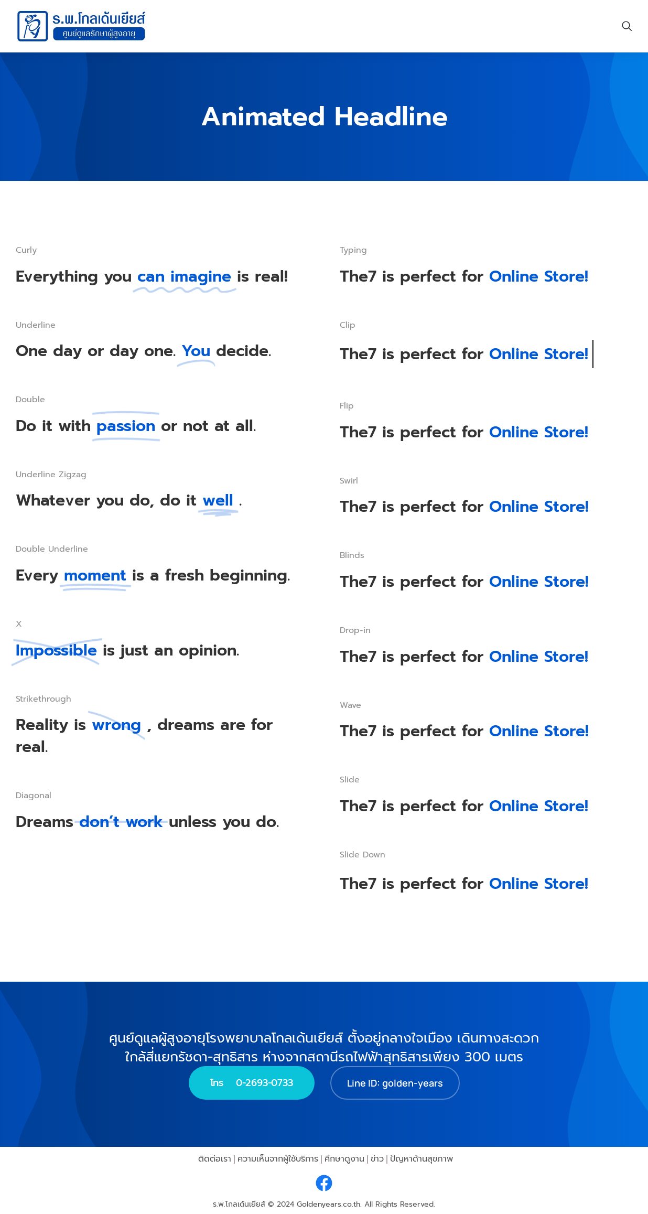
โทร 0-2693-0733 (251, 1082)
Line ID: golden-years (395, 1082)
